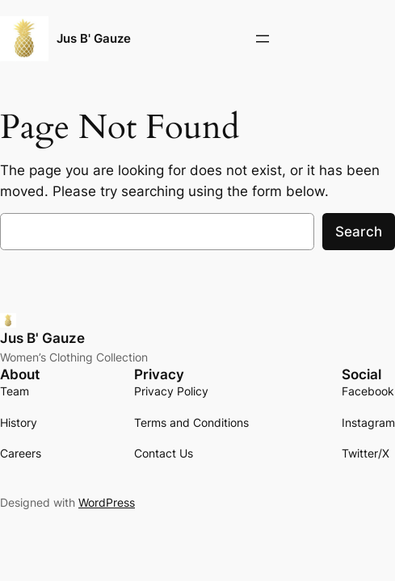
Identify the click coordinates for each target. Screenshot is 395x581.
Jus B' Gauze (94, 38)
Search (358, 232)
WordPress (106, 502)
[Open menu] (262, 38)
